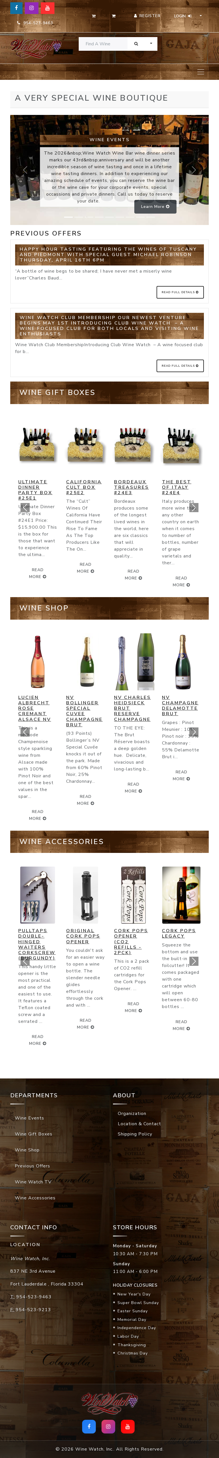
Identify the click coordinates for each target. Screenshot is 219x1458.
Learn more (155, 206)
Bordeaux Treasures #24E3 (131, 487)
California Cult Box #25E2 (84, 487)
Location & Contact (139, 1124)
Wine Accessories (35, 1198)
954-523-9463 (35, 23)
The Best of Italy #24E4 (176, 487)
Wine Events (29, 1118)
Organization (132, 1113)
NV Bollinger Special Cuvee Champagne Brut (84, 711)
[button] (25, 507)
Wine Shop (27, 1150)
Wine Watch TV (33, 1182)
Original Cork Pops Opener (83, 936)
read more (85, 568)
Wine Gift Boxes (33, 1134)
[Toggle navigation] (201, 72)
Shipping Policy (135, 1134)
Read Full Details (180, 292)
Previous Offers (32, 1166)
